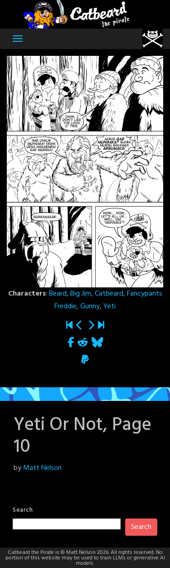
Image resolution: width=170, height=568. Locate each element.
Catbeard (109, 294)
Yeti (109, 306)
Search (23, 510)
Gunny (90, 306)
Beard (58, 294)
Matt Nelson (42, 468)
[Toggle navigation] (17, 38)
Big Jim (80, 294)
